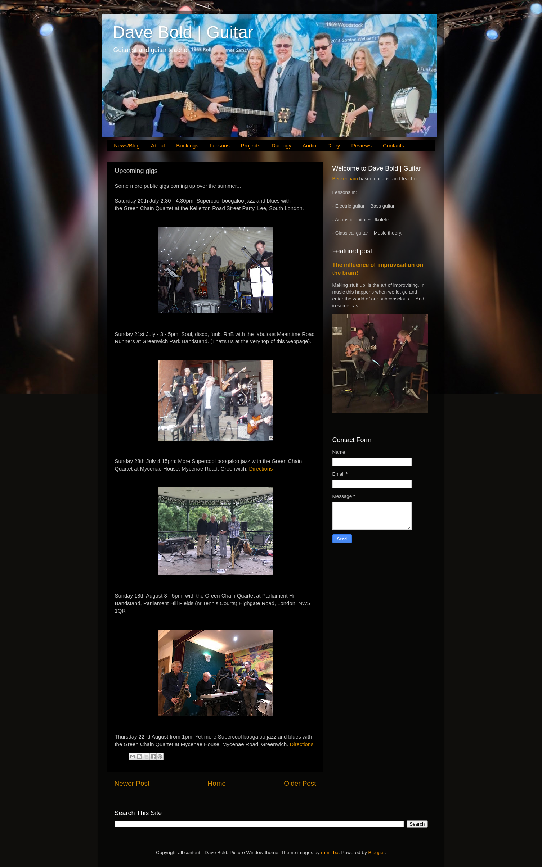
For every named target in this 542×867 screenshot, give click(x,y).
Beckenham (345, 178)
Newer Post (132, 783)
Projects (250, 145)
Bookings (187, 145)
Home (217, 783)
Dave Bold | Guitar (183, 32)
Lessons (220, 145)
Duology (281, 145)
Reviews (361, 145)
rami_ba (330, 852)
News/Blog (127, 145)
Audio (309, 145)
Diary (333, 145)
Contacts (393, 145)
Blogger (376, 852)
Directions (261, 469)
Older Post (300, 783)
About (158, 145)
